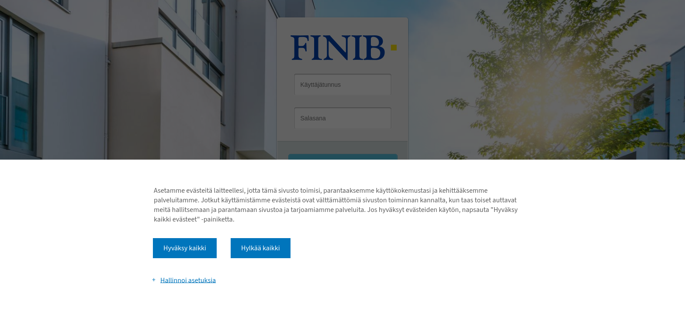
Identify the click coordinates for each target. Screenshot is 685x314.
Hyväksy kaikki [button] (184, 248)
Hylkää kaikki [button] (260, 248)
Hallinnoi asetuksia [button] (188, 280)
